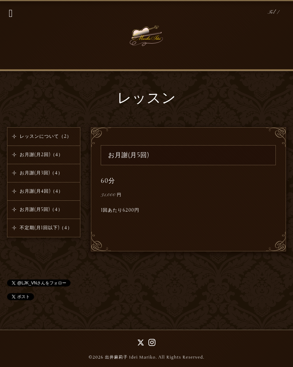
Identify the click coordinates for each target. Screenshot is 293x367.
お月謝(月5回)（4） (41, 209)
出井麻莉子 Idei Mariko (130, 357)
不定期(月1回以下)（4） (46, 228)
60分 (108, 181)
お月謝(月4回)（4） (42, 191)
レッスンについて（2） (46, 136)
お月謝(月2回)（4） (41, 154)
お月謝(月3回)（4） (41, 173)
